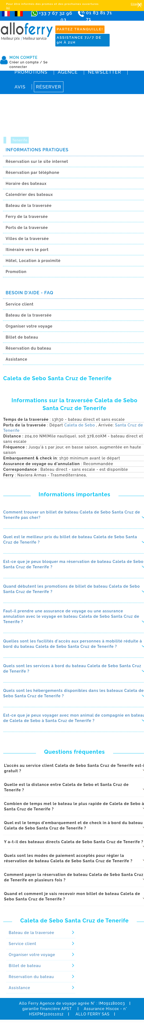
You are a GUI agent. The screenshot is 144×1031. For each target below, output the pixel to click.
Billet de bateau (25, 966)
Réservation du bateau (31, 977)
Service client (23, 944)
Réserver (48, 86)
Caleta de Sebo (79, 425)
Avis (20, 86)
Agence (68, 72)
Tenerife (19, 140)
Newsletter (104, 72)
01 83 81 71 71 (100, 19)
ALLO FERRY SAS (92, 1014)
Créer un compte (25, 62)
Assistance (19, 988)
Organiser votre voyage (32, 955)
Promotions (31, 72)
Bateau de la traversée (31, 933)
